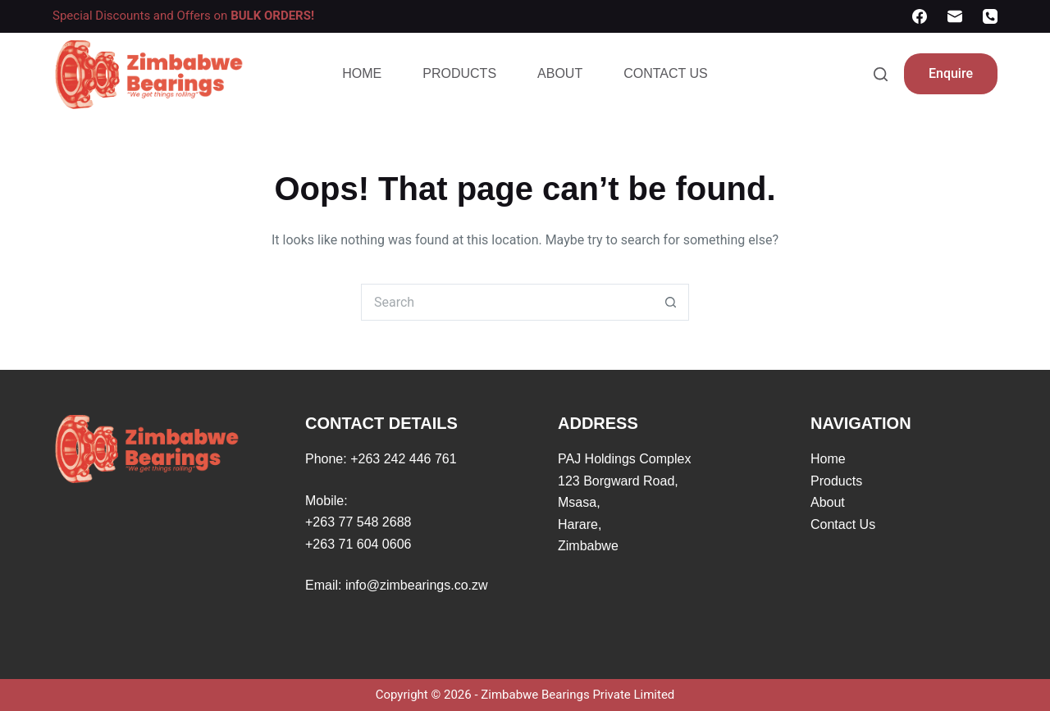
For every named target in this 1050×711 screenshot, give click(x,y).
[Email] (954, 16)
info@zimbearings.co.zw (416, 585)
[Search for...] (506, 302)
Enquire (951, 73)
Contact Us (842, 524)
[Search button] (670, 302)
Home (828, 459)
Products (836, 481)
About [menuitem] (559, 73)
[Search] (881, 74)
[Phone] (990, 16)
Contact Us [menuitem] (665, 73)
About (827, 502)
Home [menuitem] (361, 73)
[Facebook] (919, 16)
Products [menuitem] (459, 73)
